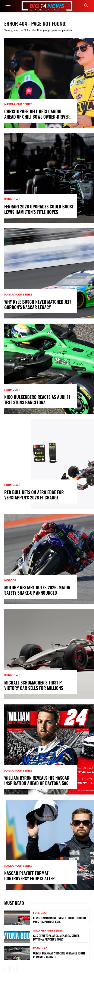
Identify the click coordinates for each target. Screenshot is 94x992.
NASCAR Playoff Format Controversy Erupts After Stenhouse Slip (29, 875)
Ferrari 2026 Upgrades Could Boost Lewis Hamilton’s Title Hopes (39, 209)
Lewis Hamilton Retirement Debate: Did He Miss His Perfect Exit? (59, 919)
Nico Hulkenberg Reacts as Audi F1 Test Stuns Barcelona (37, 399)
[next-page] (13, 968)
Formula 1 (12, 199)
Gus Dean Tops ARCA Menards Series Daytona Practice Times (56, 937)
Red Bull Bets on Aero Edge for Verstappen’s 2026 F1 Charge (34, 495)
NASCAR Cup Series (18, 104)
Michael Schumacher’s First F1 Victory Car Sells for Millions (33, 685)
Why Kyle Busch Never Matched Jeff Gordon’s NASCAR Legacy (37, 304)
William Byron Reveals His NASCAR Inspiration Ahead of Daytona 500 (36, 780)
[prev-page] (7, 968)
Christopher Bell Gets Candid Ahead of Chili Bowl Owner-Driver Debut (37, 114)
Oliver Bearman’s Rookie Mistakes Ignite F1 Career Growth (59, 955)
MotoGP (10, 580)
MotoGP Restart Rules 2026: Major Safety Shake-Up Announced (37, 590)
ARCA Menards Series (48, 931)
